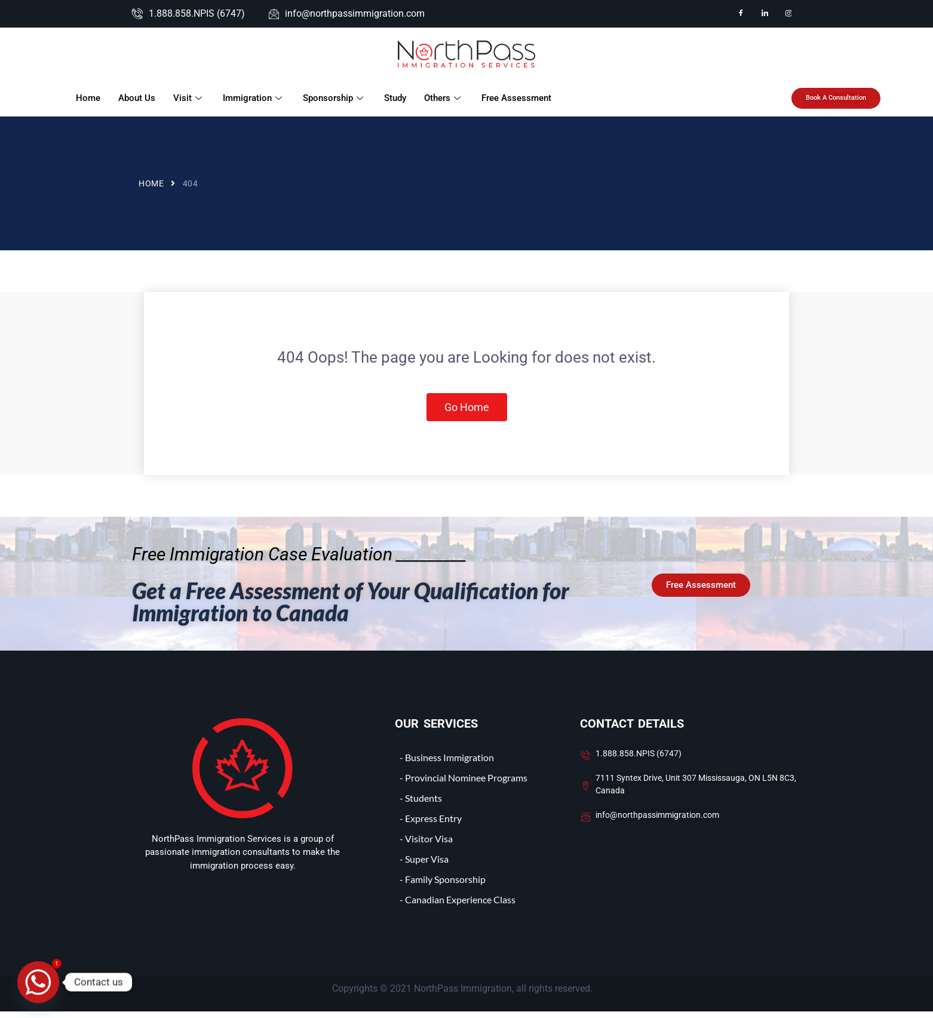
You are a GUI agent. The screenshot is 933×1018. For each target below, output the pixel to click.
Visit (188, 98)
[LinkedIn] (765, 14)
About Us (135, 98)
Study (394, 98)
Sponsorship (333, 98)
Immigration (253, 98)
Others (442, 98)
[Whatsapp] (38, 982)
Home (87, 98)
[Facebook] (741, 14)
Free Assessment (515, 98)
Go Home (466, 410)
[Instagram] (788, 14)
